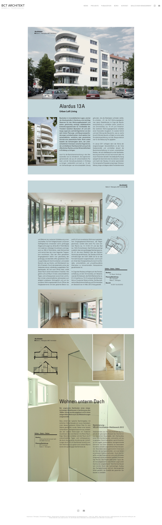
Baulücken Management (141, 6)
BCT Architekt (13, 5)
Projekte (95, 6)
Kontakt (124, 6)
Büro (116, 6)
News (86, 6)
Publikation (106, 6)
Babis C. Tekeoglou (12, 8)
